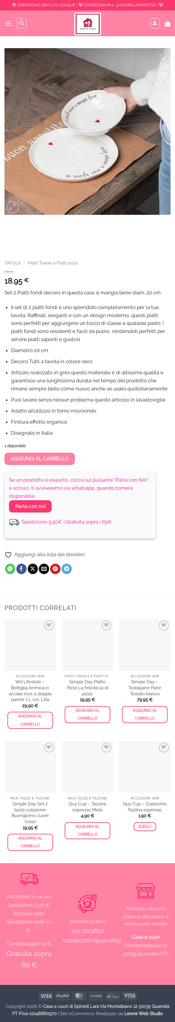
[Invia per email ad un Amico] (44, 569)
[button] (8, 23)
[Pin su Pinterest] (55, 569)
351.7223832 (87, 930)
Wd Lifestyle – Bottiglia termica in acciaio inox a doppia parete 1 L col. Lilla (30, 690)
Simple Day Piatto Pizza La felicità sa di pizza (87, 687)
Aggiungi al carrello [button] (30, 720)
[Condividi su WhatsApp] (10, 569)
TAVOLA (12, 263)
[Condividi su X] (33, 569)
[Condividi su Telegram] (66, 569)
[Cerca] (22, 23)
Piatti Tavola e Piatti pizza (53, 263)
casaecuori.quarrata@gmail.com (107, 940)
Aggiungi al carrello (40, 459)
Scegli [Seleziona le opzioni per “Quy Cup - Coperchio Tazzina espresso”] (144, 827)
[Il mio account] (155, 23)
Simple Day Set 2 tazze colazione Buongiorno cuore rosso (30, 812)
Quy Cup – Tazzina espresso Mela (87, 807)
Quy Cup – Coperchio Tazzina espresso (145, 807)
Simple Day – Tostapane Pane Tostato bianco (144, 687)
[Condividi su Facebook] (21, 569)
